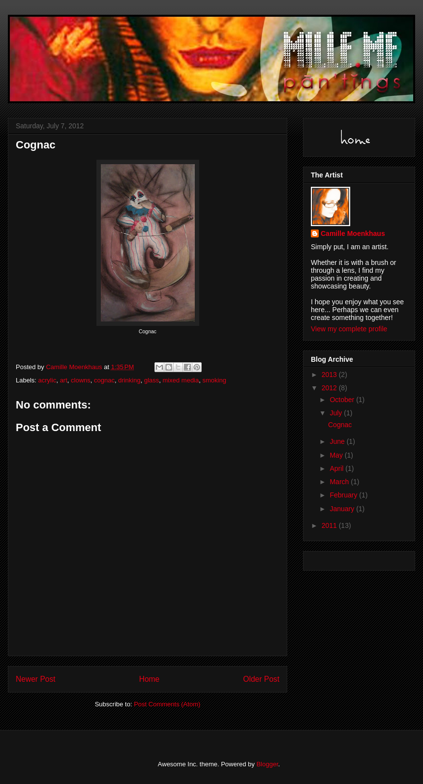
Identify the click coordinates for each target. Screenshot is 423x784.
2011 (330, 525)
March (340, 482)
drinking (129, 380)
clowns (81, 380)
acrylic (47, 380)
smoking (214, 380)
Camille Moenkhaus (353, 233)
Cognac (340, 425)
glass (151, 380)
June (338, 441)
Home (149, 679)
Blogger (267, 764)
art (63, 380)
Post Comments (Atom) (167, 704)
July (337, 413)
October (343, 400)
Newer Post (36, 679)
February (344, 495)
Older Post (261, 679)
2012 (330, 388)
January (343, 509)
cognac (104, 380)
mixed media (181, 380)
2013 (330, 374)
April (337, 468)
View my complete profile (349, 329)
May (337, 455)
